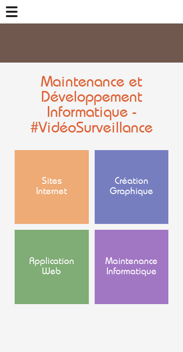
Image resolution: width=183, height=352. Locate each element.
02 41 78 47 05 (171, 11)
